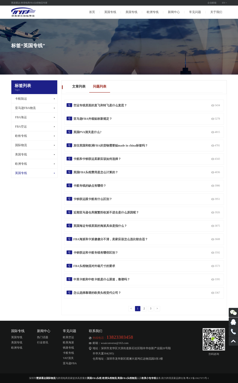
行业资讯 (42, 342)
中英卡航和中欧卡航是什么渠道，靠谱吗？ (101, 279)
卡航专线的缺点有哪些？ (89, 185)
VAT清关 (68, 358)
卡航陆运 (21, 98)
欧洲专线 (153, 12)
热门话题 (42, 337)
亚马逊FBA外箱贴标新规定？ (92, 118)
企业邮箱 (212, 2)
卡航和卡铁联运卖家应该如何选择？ (97, 158)
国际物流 (21, 145)
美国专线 (131, 12)
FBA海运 (21, 117)
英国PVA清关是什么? (87, 132)
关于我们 (216, 12)
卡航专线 (68, 352)
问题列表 (99, 86)
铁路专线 (68, 347)
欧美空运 (68, 337)
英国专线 (110, 12)
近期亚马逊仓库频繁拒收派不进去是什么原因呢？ (106, 212)
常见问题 (195, 12)
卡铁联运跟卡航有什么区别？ (92, 199)
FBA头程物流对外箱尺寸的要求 (94, 266)
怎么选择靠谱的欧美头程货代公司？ (97, 292)
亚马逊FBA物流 (25, 108)
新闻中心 (174, 12)
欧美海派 (68, 342)
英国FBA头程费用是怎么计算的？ (95, 172)
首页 (92, 12)
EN (223, 2)
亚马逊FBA (70, 363)
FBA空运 (21, 126)
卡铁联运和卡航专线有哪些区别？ (95, 252)
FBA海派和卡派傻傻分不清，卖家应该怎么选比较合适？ (110, 239)
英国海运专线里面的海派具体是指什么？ (100, 225)
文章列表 (79, 86)
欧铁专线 (21, 135)
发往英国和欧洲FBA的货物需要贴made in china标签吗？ (110, 145)
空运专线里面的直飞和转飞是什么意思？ (100, 105)
